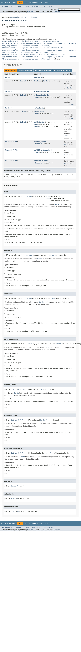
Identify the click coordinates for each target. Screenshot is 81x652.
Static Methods (25, 71)
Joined (23, 81)
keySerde (38, 77)
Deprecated (33, 2)
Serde (7, 77)
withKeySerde (40, 142)
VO (11, 91)
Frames (28, 6)
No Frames (36, 6)
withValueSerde (41, 161)
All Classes (48, 6)
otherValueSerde (41, 91)
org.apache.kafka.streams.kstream (24, 17)
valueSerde (39, 108)
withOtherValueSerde (43, 150)
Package (12, 2)
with (36, 122)
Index (41, 2)
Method (30, 12)
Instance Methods (43, 71)
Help (46, 2)
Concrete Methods (62, 71)
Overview (4, 2)
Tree (25, 2)
